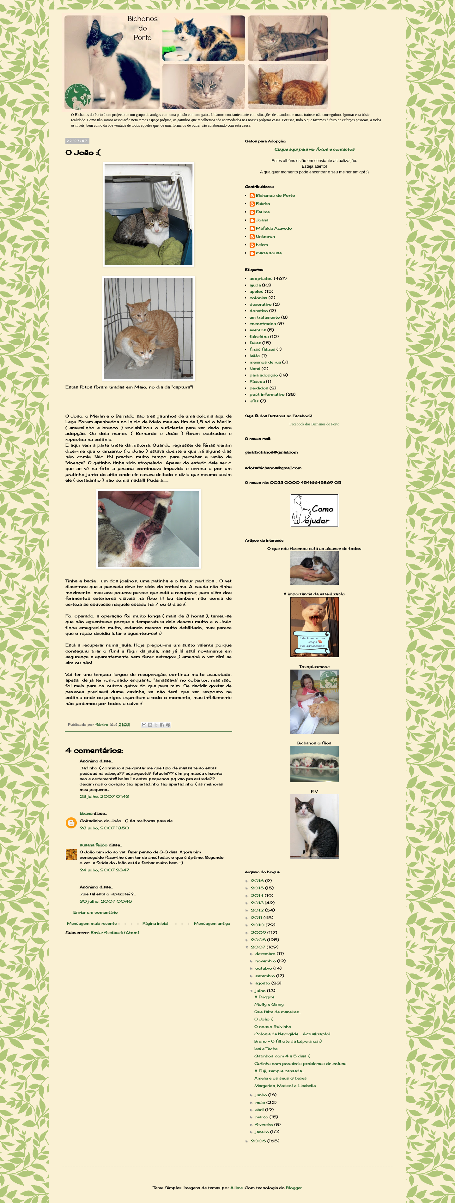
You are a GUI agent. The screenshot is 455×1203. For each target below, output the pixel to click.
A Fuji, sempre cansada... (279, 1070)
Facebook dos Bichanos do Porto (314, 424)
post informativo (267, 394)
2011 (257, 917)
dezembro (266, 953)
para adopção (264, 375)
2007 (259, 947)
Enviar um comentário (95, 912)
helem (262, 245)
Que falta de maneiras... (277, 1011)
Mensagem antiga (212, 923)
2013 (258, 902)
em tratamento (265, 317)
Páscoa (257, 381)
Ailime (236, 1187)
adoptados (261, 278)
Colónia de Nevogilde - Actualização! (292, 1034)
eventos (258, 330)
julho (261, 990)
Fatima (263, 212)
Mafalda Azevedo (274, 228)
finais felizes (262, 349)
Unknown (265, 236)
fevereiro (264, 1124)
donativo (259, 310)
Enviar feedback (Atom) (115, 932)
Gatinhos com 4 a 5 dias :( (282, 1056)
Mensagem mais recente (92, 923)
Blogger (294, 1187)
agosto (263, 983)
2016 (258, 880)
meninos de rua (265, 362)
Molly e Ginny (269, 1004)
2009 (259, 932)
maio (260, 1102)
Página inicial (155, 923)
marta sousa (269, 253)
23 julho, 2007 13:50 (104, 828)
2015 (258, 888)
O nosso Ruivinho (272, 1026)
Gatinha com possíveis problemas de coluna (300, 1063)
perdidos (259, 388)
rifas (254, 401)
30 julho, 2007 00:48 (106, 901)
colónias (258, 297)
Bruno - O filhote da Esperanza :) (288, 1041)
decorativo (261, 304)
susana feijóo (93, 845)
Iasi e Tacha (265, 1048)
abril (260, 1109)
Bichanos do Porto (275, 195)
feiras (255, 342)
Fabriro (263, 204)
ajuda (255, 285)
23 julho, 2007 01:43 (104, 796)
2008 (259, 939)
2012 (258, 910)
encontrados (263, 323)
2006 (259, 1141)
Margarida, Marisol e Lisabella (285, 1085)
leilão (255, 355)
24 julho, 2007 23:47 (104, 870)
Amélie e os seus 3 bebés (280, 1078)
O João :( (263, 1019)
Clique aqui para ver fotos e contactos (314, 149)
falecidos (259, 336)
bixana (86, 813)
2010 (258, 925)
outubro (264, 968)
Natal (255, 368)
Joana (262, 220)
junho (261, 1094)
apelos (257, 291)
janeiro (262, 1131)
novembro (266, 961)
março (262, 1117)
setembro (265, 975)
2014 (258, 895)
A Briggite (264, 997)
